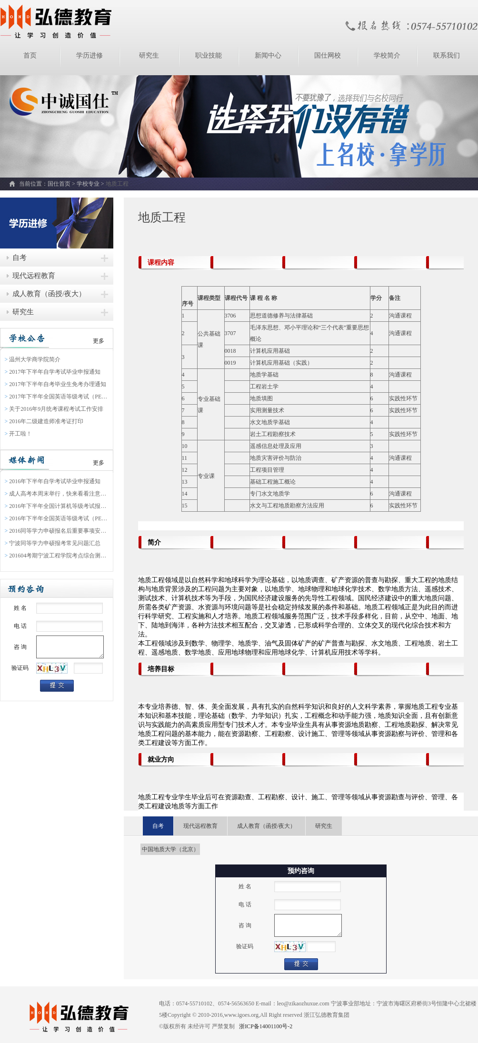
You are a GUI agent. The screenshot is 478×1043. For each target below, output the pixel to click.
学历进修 (89, 55)
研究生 (149, 55)
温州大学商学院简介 (33, 359)
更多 (98, 341)
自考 (19, 257)
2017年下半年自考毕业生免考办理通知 (56, 384)
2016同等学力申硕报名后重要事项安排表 (57, 530)
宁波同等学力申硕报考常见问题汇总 (53, 543)
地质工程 (117, 183)
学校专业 (88, 183)
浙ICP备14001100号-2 (265, 1026)
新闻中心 (268, 55)
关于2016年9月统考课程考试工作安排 (54, 409)
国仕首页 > (62, 183)
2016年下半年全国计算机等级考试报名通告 (57, 506)
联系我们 (446, 55)
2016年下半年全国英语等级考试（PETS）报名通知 (57, 518)
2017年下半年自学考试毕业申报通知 (53, 371)
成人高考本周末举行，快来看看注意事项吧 (57, 493)
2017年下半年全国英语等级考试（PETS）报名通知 (57, 396)
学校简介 (387, 55)
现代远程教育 (33, 275)
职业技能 (208, 55)
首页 (30, 55)
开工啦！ (18, 433)
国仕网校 (327, 55)
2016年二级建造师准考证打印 (44, 421)
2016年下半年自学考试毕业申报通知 (53, 481)
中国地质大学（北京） (170, 849)
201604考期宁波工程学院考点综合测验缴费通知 (57, 555)
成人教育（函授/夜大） (49, 294)
